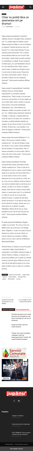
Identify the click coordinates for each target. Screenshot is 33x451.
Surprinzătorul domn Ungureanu (21, 424)
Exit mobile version (16, 449)
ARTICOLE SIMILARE (8, 309)
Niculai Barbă (11, 279)
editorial (5, 276)
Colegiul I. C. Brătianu (17, 415)
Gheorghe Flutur (22, 276)
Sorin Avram (9, 26)
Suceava (18, 279)
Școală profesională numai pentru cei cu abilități (7, 301)
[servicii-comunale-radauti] (14, 358)
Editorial (8, 11)
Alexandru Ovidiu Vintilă (15, 274)
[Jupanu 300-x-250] (15, 380)
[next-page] (6, 344)
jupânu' (4, 279)
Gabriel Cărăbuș (12, 276)
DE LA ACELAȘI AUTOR (22, 309)
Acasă (3, 11)
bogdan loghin (26, 274)
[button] (3, 7)
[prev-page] (3, 344)
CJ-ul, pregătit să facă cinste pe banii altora (24, 300)
